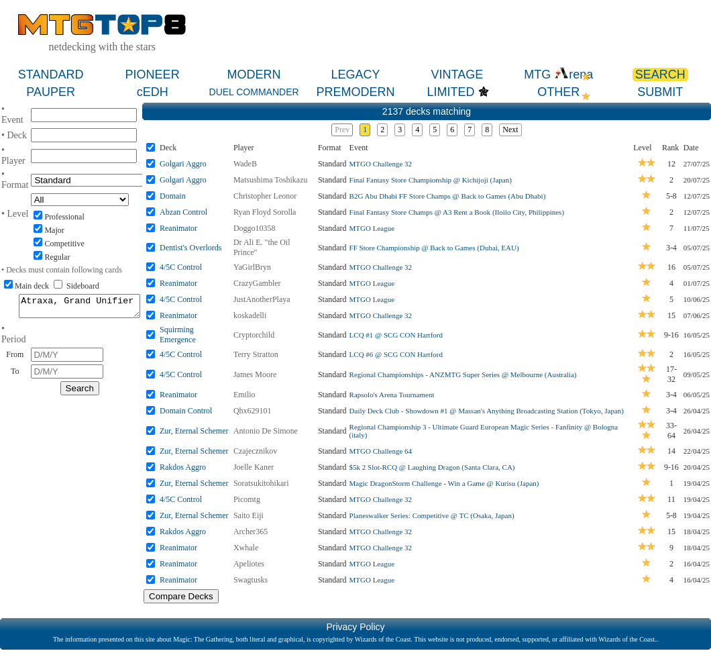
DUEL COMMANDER (254, 92)
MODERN (254, 74)
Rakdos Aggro (183, 467)
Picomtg (246, 499)
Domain (173, 196)
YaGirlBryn (252, 267)
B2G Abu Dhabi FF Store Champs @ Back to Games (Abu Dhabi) (447, 196)
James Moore (254, 374)
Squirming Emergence (178, 334)
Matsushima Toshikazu (270, 180)
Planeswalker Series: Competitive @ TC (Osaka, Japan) (431, 515)
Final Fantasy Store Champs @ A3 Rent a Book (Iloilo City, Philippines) (456, 212)
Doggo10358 (254, 228)
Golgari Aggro (183, 163)
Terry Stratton (255, 354)
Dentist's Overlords (190, 247)
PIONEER (152, 74)
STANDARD (51, 74)
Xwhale (245, 547)
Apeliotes (248, 563)
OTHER (558, 92)
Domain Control (186, 410)
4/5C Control (181, 267)
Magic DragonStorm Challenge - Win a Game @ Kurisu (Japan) (444, 483)
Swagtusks (250, 580)
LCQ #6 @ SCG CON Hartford (396, 354)
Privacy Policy (355, 626)
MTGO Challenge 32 (380, 164)
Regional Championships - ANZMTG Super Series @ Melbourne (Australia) (463, 374)
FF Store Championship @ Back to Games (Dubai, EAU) (434, 248)
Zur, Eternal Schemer (194, 431)
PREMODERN (355, 92)
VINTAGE (457, 74)
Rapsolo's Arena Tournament (392, 395)
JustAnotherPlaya (261, 299)
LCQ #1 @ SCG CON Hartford (396, 335)
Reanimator (178, 228)
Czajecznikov (255, 451)
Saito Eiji (248, 515)
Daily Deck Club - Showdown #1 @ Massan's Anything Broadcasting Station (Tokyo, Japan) (486, 411)
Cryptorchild (253, 335)
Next (510, 129)
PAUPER (50, 92)
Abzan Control (183, 212)
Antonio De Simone (265, 431)
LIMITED (451, 92)
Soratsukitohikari (261, 483)
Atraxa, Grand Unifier (79, 308)
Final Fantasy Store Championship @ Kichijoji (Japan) (430, 180)
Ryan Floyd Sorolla (264, 212)
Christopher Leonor (264, 196)
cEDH (152, 92)
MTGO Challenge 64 (380, 451)
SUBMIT (660, 92)
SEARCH (660, 74)
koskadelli (249, 315)
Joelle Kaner (253, 467)
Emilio (244, 394)
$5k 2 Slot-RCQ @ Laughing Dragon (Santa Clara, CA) (432, 467)
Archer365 (250, 531)
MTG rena (558, 74)
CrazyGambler (257, 283)
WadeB (245, 163)
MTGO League (372, 228)
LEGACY (355, 74)
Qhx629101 (252, 410)
